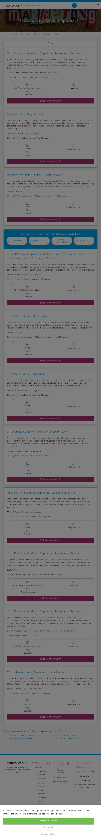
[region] (50, 822)
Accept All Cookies (48, 820)
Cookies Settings (48, 834)
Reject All (48, 827)
